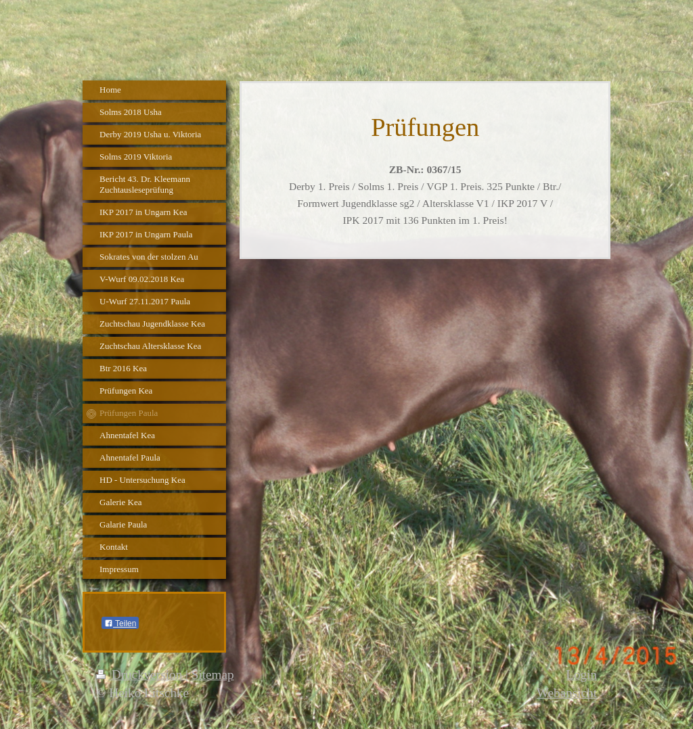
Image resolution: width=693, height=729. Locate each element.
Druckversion (140, 674)
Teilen (120, 623)
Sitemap (213, 674)
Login (581, 674)
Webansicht (567, 693)
